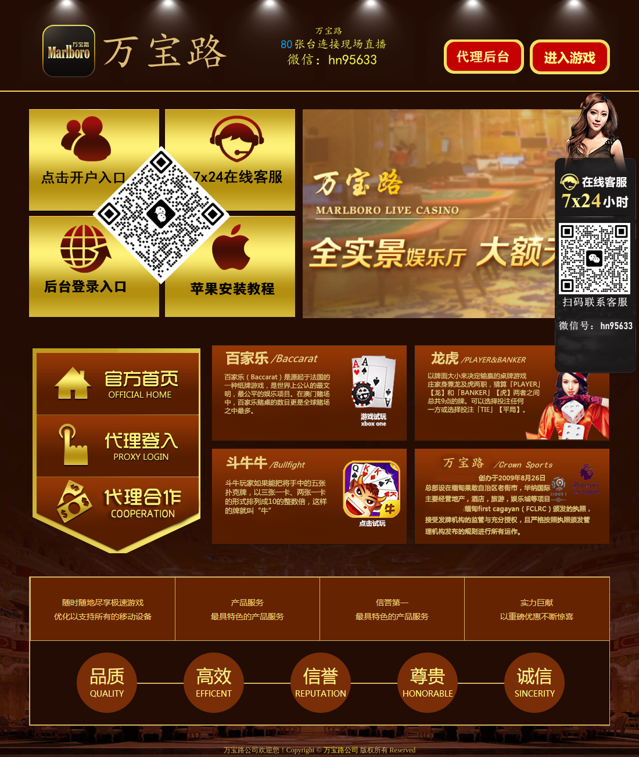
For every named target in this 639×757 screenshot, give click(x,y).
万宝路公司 (341, 750)
